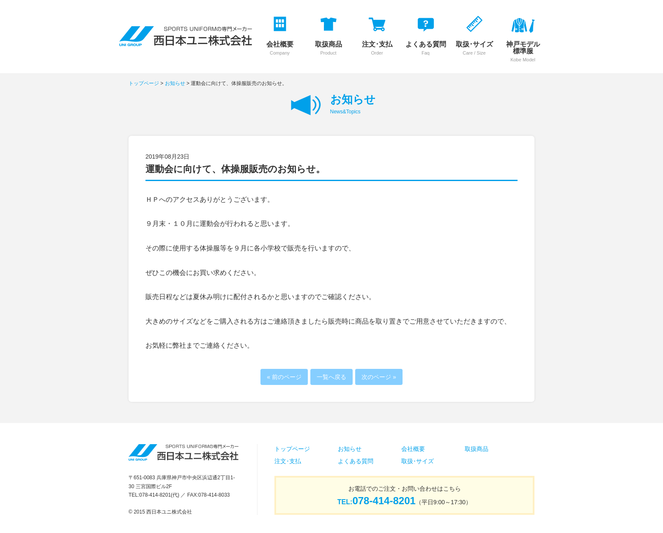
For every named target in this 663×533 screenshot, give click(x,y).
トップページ (144, 83)
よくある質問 (355, 461)
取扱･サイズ (417, 461)
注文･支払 (287, 461)
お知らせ (175, 83)
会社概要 (413, 448)
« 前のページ (284, 377)
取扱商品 (476, 448)
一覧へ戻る (331, 377)
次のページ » (379, 377)
